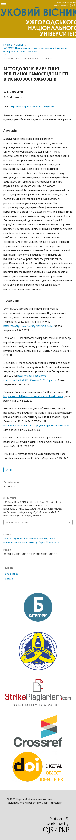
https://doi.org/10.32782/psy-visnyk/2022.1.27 (29, 326)
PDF (10, 469)
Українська (11, 573)
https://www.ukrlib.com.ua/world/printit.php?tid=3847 (33, 396)
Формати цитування (17, 522)
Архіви (20, 44)
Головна (7, 44)
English (9, 578)
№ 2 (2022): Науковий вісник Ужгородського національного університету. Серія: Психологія (35, 50)
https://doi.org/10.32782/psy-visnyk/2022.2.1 (34, 106)
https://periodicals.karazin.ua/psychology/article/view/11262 (36, 425)
